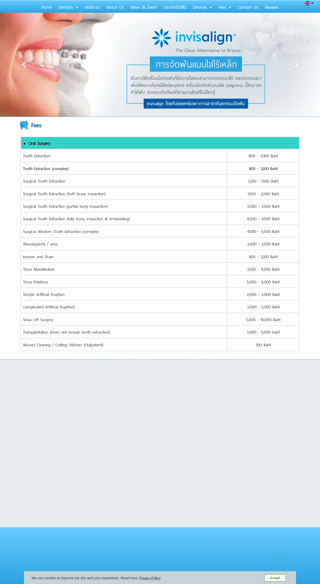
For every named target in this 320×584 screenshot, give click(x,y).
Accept (275, 578)
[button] (24, 65)
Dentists (68, 6)
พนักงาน (92, 6)
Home (46, 6)
